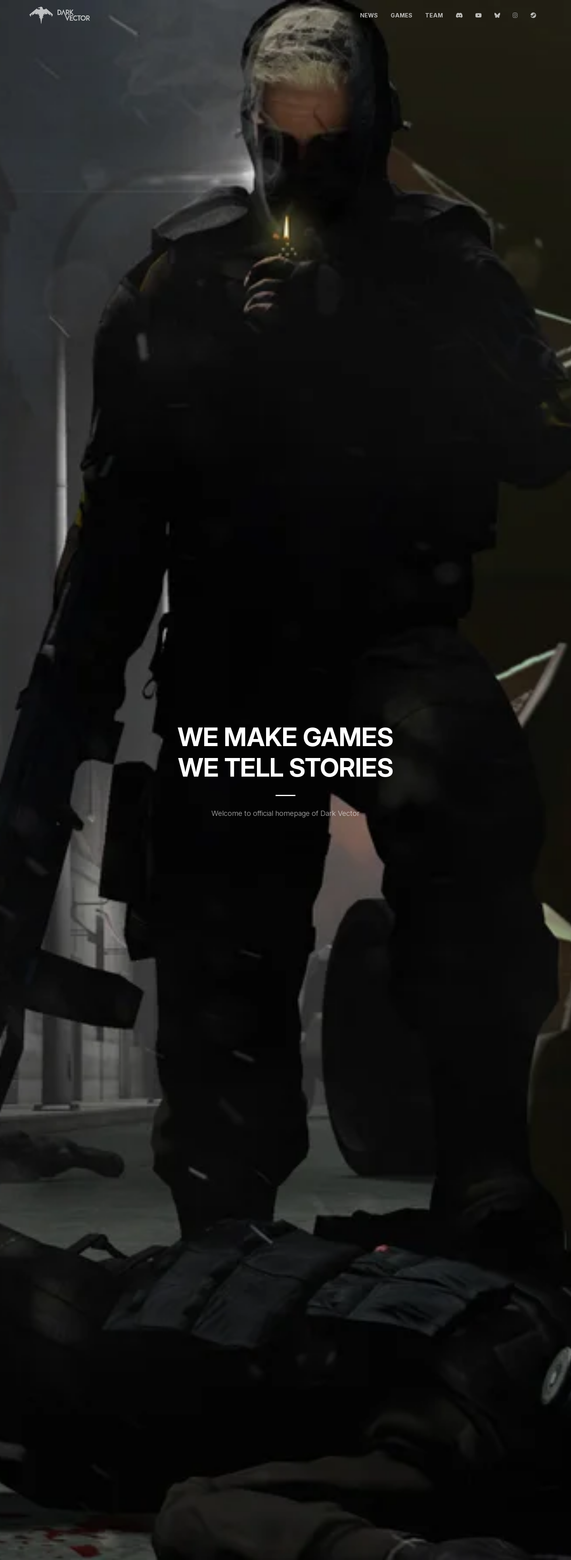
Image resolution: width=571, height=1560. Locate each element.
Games (401, 15)
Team (434, 15)
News (369, 15)
